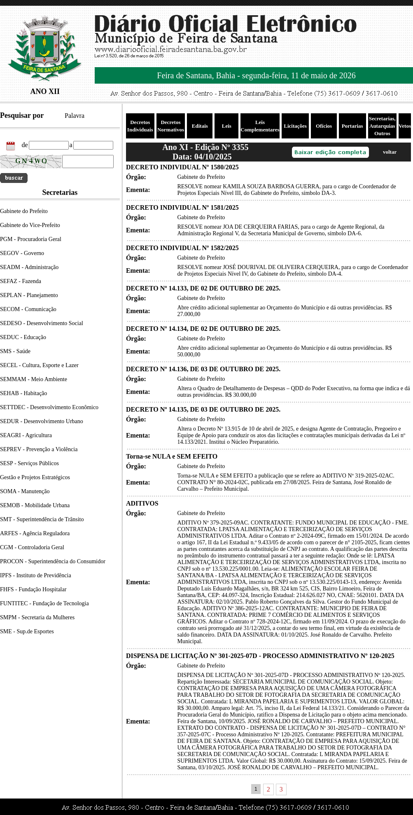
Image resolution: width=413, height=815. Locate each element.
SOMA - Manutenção (25, 491)
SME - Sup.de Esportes (27, 631)
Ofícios (324, 126)
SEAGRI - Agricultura (26, 435)
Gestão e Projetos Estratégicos (35, 477)
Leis (226, 126)
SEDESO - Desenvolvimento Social (41, 323)
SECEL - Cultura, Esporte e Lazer (39, 365)
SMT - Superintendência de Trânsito (42, 519)
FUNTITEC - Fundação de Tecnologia (44, 603)
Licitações (295, 126)
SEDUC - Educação (23, 337)
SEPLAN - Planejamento (29, 295)
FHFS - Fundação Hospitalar (33, 589)
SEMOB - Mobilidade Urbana (35, 505)
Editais (200, 126)
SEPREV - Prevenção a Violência (38, 449)
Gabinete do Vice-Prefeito (30, 225)
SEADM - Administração (29, 267)
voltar (390, 152)
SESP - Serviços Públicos (29, 463)
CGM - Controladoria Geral (32, 547)
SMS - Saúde (15, 351)
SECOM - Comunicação (28, 309)
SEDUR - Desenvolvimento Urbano (41, 421)
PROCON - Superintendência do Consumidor (52, 561)
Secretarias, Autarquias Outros (382, 125)
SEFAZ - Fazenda (20, 281)
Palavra (74, 115)
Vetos (405, 126)
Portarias (352, 126)
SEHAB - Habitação (23, 393)
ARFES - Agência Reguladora (35, 533)
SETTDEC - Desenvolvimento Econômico (49, 407)
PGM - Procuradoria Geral (30, 239)
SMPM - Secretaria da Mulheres (37, 617)
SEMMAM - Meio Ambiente (33, 379)
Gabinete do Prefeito (24, 211)
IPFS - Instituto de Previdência (35, 575)
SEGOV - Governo (22, 253)
